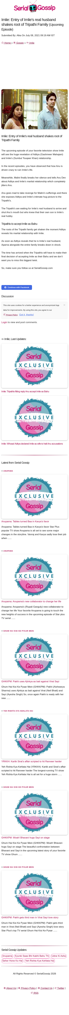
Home (6, 43)
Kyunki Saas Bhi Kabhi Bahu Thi (32, 956)
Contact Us (45, 988)
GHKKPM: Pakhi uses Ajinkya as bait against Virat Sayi (30, 681)
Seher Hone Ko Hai (12, 960)
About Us (9, 988)
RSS (34, 993)
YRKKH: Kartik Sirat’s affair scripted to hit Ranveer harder (31, 761)
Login (4, 322)
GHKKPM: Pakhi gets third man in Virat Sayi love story (29, 917)
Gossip (18, 43)
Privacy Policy (10, 315)
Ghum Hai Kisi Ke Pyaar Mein (18, 631)
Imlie (30, 43)
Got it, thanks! (26, 314)
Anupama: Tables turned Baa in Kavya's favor (25, 521)
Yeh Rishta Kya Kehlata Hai (18, 711)
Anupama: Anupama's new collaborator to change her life (31, 601)
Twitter (59, 988)
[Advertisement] (34, 68)
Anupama (8, 471)
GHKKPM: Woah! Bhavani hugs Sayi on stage (25, 837)
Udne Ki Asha (59, 956)
